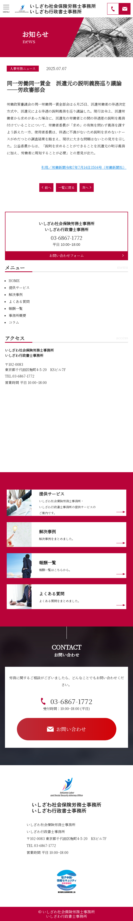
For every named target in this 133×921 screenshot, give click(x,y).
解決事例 (16, 294)
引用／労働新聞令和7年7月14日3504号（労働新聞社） (83, 167)
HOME (14, 280)
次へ (85, 187)
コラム (14, 322)
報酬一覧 (16, 308)
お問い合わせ (71, 729)
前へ (48, 187)
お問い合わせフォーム (66, 255)
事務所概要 (17, 315)
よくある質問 (19, 301)
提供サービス (19, 287)
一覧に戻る (66, 187)
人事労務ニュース (23, 68)
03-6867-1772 (67, 703)
